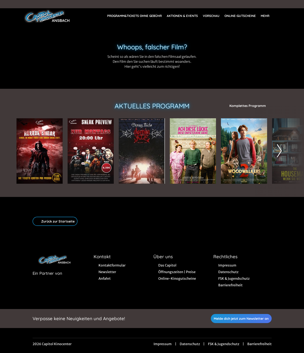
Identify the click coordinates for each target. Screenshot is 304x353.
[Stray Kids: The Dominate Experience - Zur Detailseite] (142, 151)
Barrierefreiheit (259, 344)
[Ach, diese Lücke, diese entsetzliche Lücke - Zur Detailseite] (193, 151)
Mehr (267, 16)
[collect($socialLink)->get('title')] (7, 4)
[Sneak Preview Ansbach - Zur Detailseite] (91, 151)
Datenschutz (190, 344)
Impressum (163, 344)
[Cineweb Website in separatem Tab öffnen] (47, 278)
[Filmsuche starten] (283, 16)
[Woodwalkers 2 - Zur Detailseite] (244, 151)
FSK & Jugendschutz (223, 344)
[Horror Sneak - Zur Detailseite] (39, 151)
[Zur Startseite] (45, 16)
